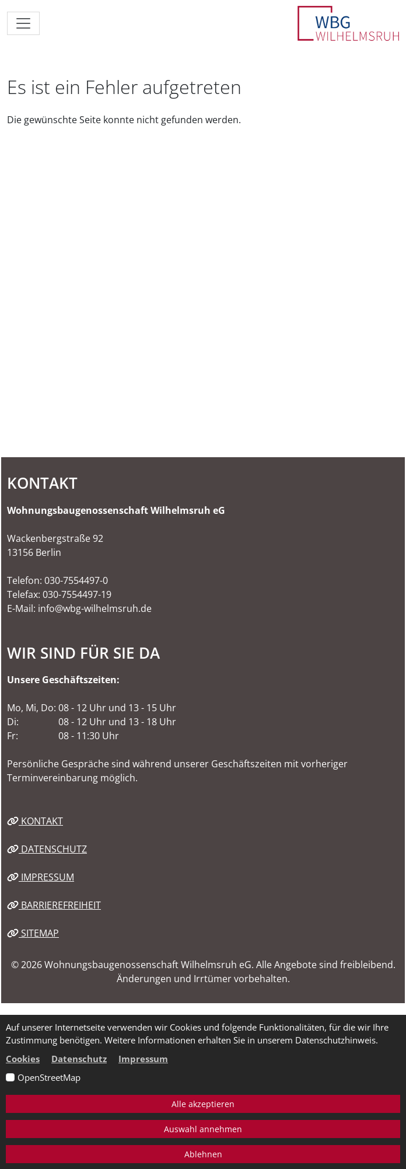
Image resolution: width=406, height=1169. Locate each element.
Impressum (40, 877)
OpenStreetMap (49, 1077)
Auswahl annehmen (203, 1129)
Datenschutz (47, 849)
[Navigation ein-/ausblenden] (23, 23)
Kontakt (35, 821)
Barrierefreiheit (54, 905)
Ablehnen (203, 1154)
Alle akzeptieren (203, 1103)
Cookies (23, 1058)
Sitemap (33, 933)
